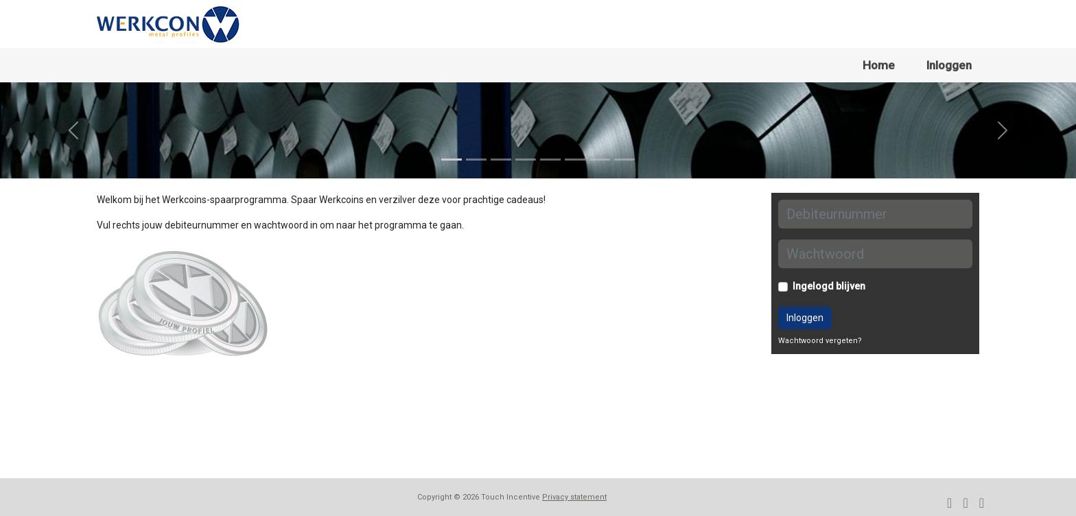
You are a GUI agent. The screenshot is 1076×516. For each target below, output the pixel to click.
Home (879, 65)
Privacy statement (574, 497)
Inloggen (949, 65)
